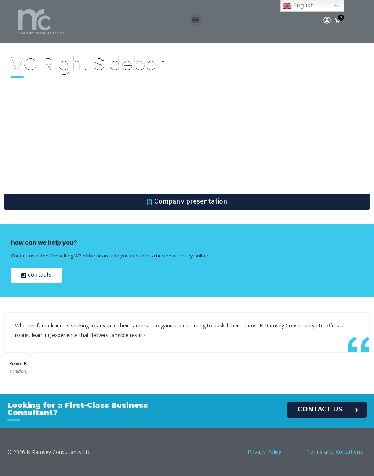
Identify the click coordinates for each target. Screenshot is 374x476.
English (298, 5)
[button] (196, 20)
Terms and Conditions (335, 452)
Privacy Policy (265, 452)
